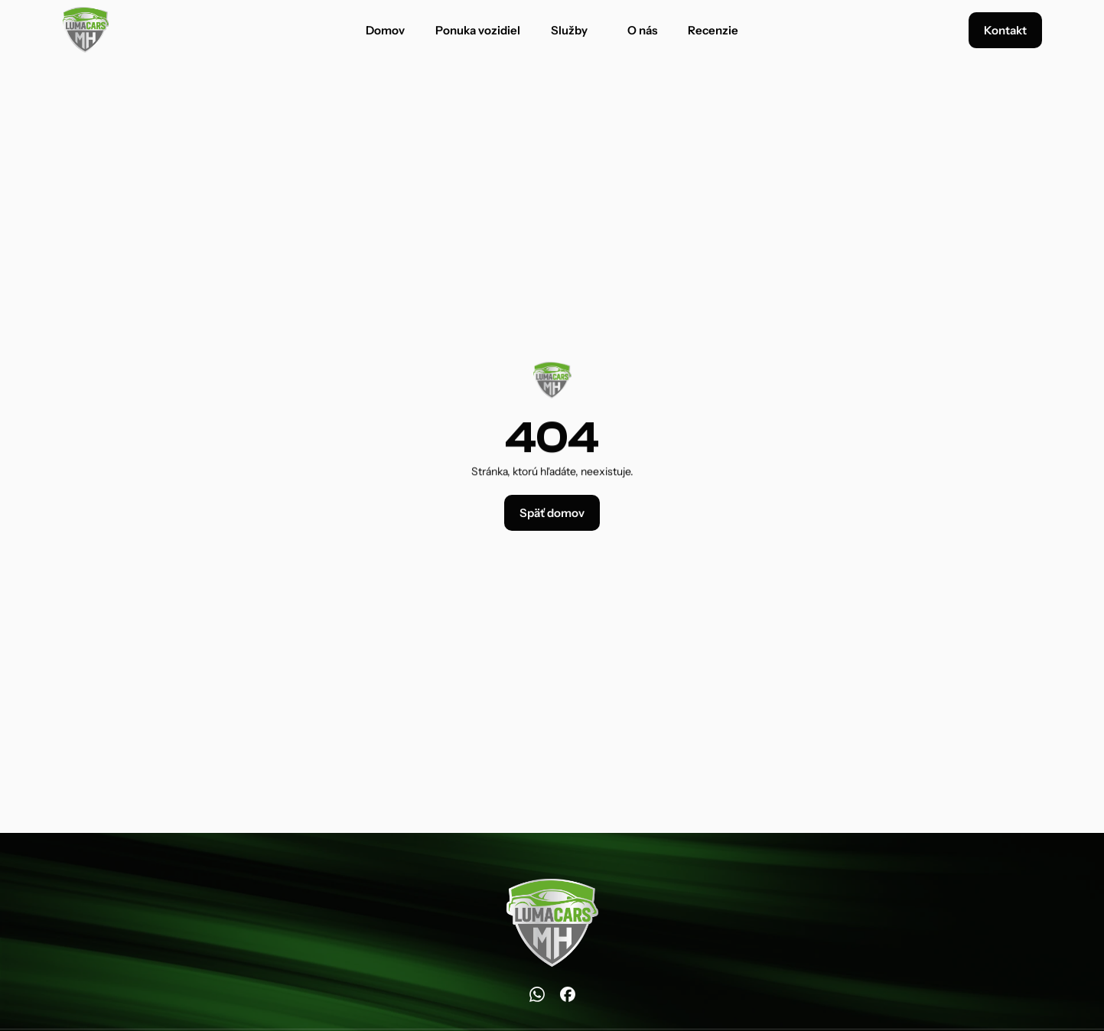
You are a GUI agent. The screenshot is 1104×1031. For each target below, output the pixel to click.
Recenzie (713, 30)
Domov (385, 30)
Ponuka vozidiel (477, 30)
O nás (642, 30)
